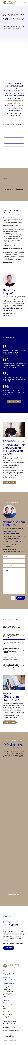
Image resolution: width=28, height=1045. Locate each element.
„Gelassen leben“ (7, 1026)
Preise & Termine (14, 401)
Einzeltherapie (7, 989)
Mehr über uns (9, 482)
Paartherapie (6, 986)
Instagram (6, 1016)
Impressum (6, 1040)
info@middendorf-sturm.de (11, 308)
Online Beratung (7, 993)
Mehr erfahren (10, 722)
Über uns (5, 1003)
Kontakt (5, 1008)
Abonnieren (8, 948)
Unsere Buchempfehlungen (11, 1030)
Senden (20, 598)
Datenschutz (12, 1040)
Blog (4, 1006)
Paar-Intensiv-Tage (8, 991)
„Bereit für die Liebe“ (9, 1024)
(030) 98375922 (7, 978)
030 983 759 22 (19, 542)
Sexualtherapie (7, 988)
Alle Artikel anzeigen (14, 895)
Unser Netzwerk (7, 1014)
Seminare (5, 996)
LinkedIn (5, 1018)
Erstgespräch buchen (9, 1004)
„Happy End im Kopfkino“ (10, 1027)
